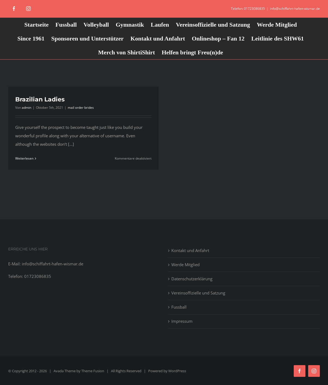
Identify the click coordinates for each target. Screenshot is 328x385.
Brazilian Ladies (40, 99)
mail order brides (81, 107)
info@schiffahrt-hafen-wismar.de (295, 8)
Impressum (182, 321)
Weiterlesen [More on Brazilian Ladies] (24, 158)
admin (26, 107)
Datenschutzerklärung (191, 278)
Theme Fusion (92, 370)
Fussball (179, 307)
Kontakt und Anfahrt (190, 250)
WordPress (177, 370)
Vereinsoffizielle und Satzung (198, 293)
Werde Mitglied (185, 264)
